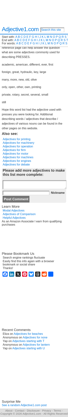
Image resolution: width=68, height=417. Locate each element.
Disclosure (33, 410)
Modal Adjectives (13, 210)
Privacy (46, 410)
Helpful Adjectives (14, 217)
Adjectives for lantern (36, 344)
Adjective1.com (20, 29)
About (9, 410)
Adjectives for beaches (28, 333)
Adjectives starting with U (28, 348)
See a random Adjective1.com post (24, 405)
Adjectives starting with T (28, 341)
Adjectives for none (35, 337)
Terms (57, 410)
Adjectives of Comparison (19, 214)
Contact (19, 410)
